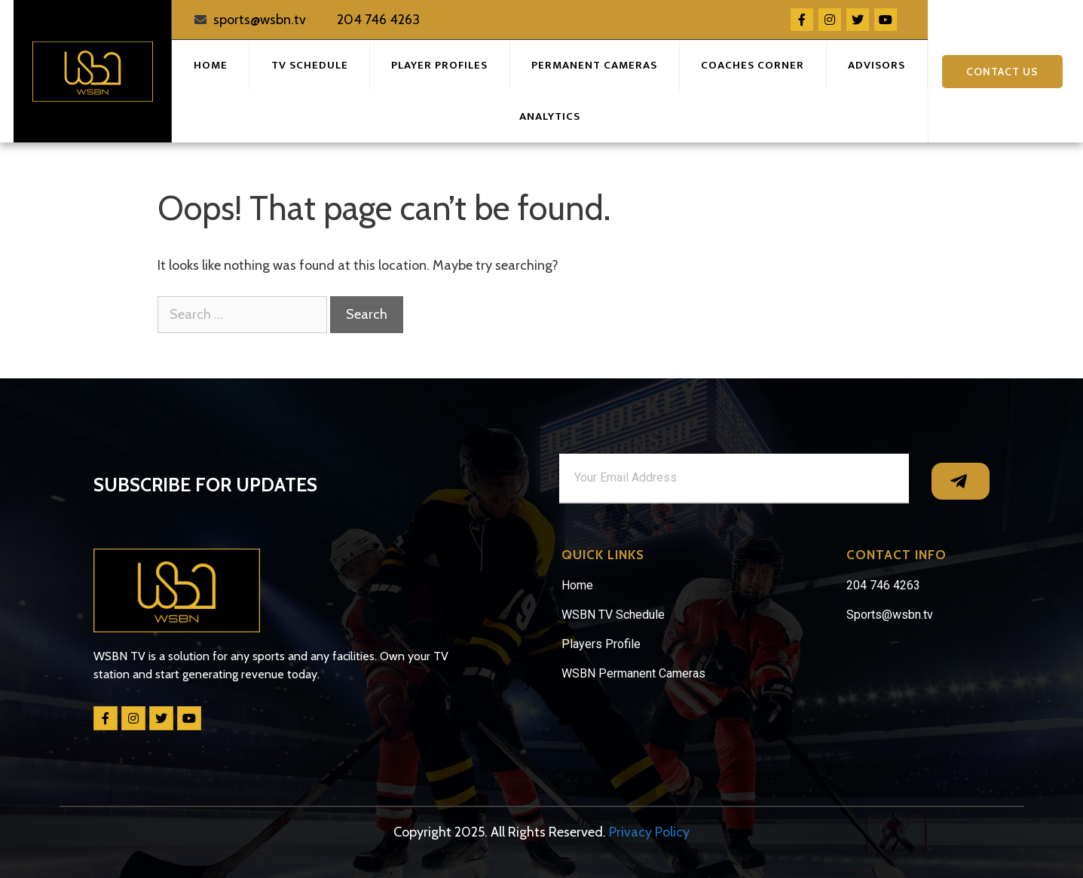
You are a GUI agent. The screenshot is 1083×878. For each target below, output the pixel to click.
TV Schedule (309, 65)
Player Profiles (439, 65)
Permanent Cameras (594, 65)
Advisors (876, 65)
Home (211, 65)
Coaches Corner (752, 65)
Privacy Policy (649, 832)
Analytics (549, 116)
